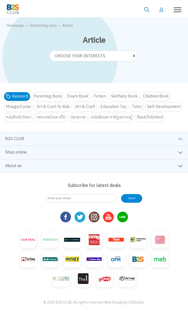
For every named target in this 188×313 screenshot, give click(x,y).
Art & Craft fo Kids (53, 106)
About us (13, 166)
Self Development (164, 106)
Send (131, 198)
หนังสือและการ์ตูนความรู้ (111, 117)
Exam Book (78, 96)
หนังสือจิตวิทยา (18, 117)
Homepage (15, 25)
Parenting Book (48, 96)
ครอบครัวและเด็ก (51, 117)
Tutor (137, 106)
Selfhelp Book (124, 96)
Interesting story (43, 25)
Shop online (16, 152)
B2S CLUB (14, 138)
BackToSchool (150, 117)
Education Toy (113, 106)
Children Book (156, 96)
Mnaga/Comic (18, 106)
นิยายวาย (78, 117)
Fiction (100, 96)
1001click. (136, 302)
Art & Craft (85, 106)
